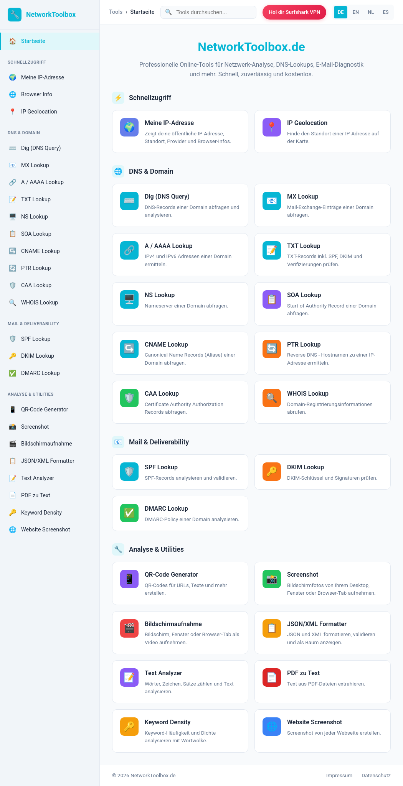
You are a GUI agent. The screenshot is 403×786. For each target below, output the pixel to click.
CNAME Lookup (34, 251)
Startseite (27, 41)
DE (341, 12)
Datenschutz (376, 775)
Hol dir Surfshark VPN (294, 12)
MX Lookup (29, 165)
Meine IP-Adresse (36, 77)
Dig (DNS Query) (35, 148)
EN (356, 12)
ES (385, 12)
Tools (115, 12)
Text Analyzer (31, 478)
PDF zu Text (29, 495)
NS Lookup (28, 217)
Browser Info (30, 95)
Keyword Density (35, 513)
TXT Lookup (30, 200)
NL (371, 12)
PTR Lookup (30, 268)
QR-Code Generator (38, 410)
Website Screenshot (39, 530)
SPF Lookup (30, 339)
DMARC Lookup (34, 373)
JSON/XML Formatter (41, 461)
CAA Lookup (30, 286)
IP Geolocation (33, 112)
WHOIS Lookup (33, 303)
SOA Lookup (30, 234)
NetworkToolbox (51, 14)
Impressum (339, 775)
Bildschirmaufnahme (40, 444)
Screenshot (29, 427)
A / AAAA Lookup (36, 182)
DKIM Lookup (31, 356)
